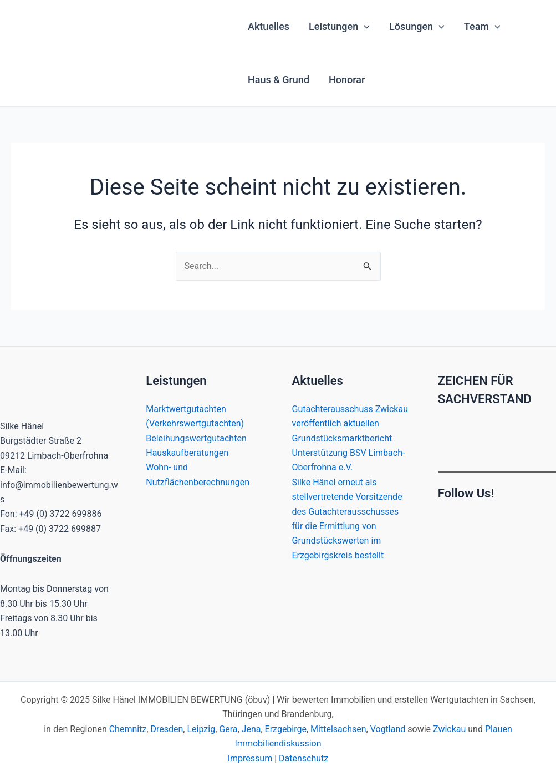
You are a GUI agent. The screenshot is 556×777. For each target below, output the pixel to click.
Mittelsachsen (338, 729)
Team (482, 26)
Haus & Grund (278, 79)
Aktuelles (268, 26)
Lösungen (417, 26)
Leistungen (339, 26)
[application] (364, 26)
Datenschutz (303, 758)
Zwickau (449, 729)
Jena (251, 729)
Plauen (498, 729)
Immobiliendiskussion (278, 743)
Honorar (347, 79)
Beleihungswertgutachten (196, 438)
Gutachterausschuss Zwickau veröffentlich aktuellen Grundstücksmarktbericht (350, 424)
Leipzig (201, 729)
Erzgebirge (286, 729)
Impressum (250, 758)
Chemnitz (128, 729)
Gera (228, 729)
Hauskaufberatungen (187, 453)
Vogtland (388, 729)
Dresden (166, 729)
